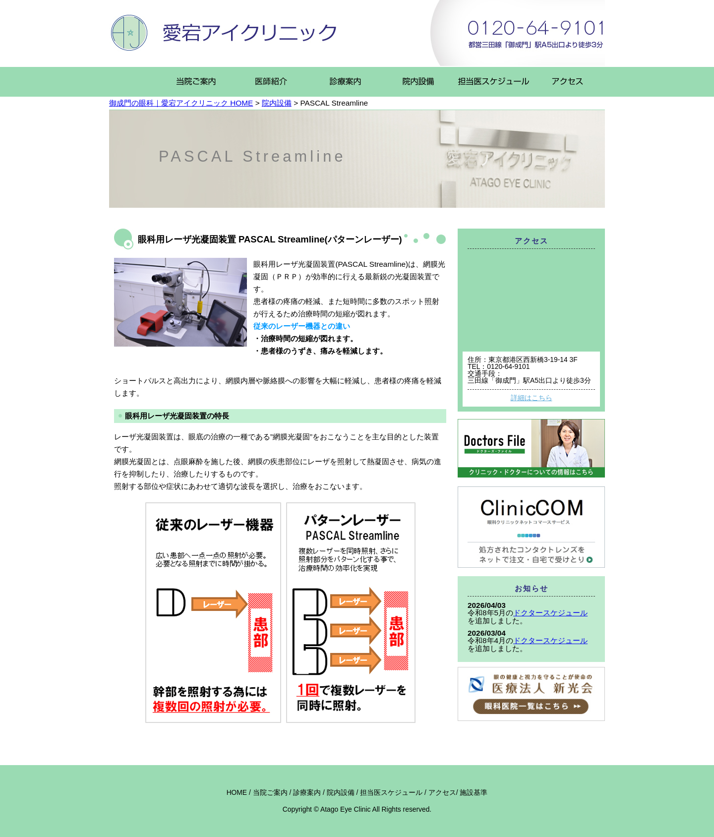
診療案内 (307, 792)
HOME (237, 792)
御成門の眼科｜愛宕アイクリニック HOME (181, 103)
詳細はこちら (531, 398)
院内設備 (277, 103)
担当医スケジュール (391, 792)
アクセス (442, 792)
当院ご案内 (270, 792)
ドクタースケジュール (550, 612)
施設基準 (473, 792)
